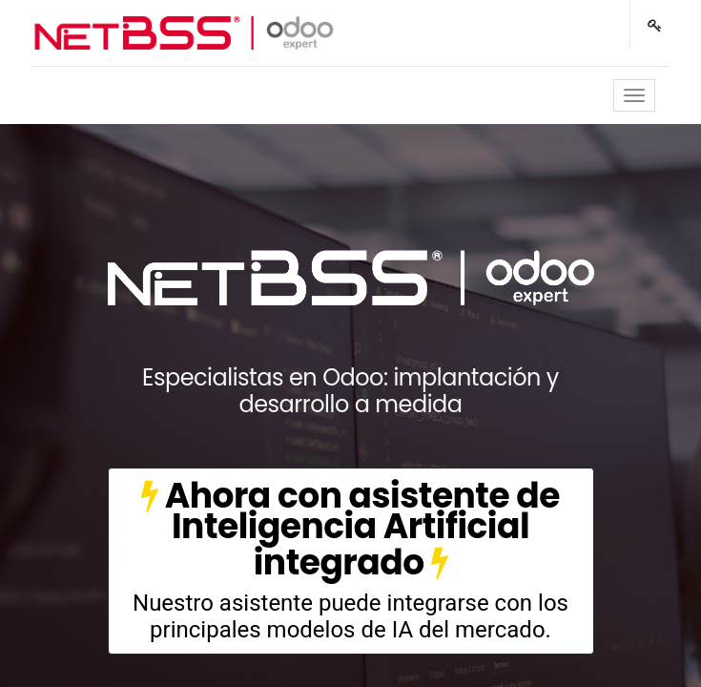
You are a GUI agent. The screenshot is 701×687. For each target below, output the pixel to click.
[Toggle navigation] (634, 95)
